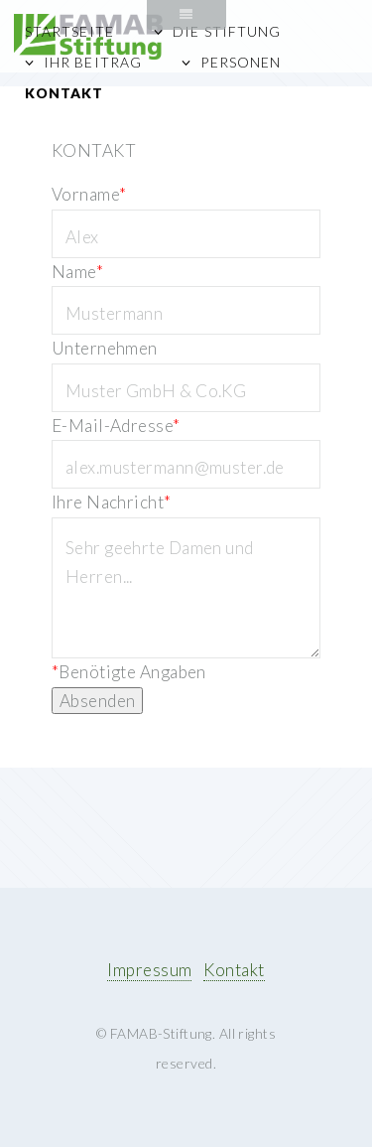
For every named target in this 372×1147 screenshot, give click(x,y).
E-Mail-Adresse (116, 425)
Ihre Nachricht (112, 502)
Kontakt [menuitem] (64, 92)
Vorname (89, 194)
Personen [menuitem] (240, 62)
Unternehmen (105, 348)
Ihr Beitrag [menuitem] (92, 62)
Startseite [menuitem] (69, 31)
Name (77, 271)
